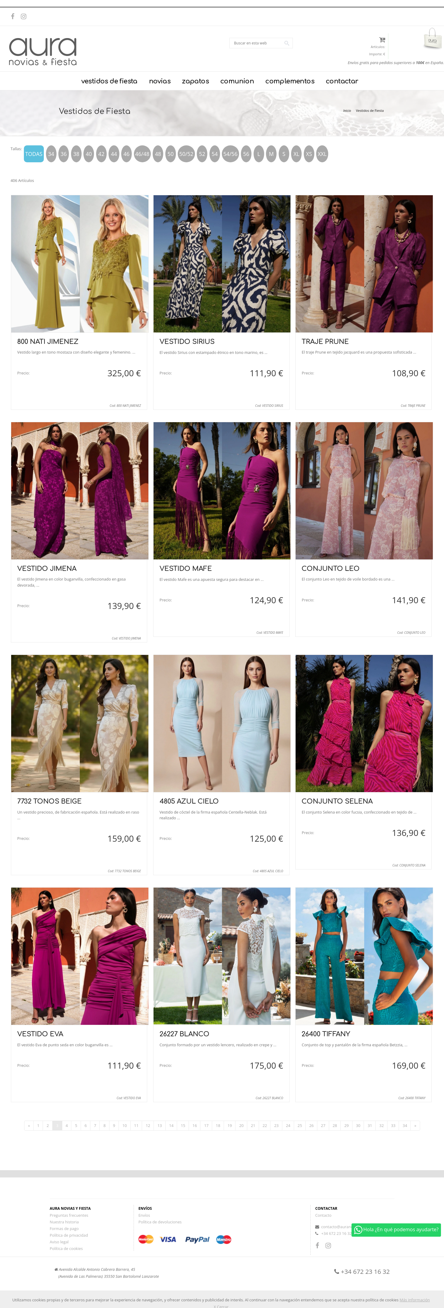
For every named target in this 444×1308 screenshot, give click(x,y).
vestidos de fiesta (109, 81)
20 (241, 1125)
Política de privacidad (69, 1235)
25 (300, 1125)
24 (288, 1125)
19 (230, 1125)
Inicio (347, 110)
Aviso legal (59, 1242)
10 (124, 1125)
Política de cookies (66, 1248)
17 (206, 1125)
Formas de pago (64, 1228)
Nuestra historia (64, 1222)
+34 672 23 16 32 (336, 1233)
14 (171, 1125)
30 (358, 1125)
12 (148, 1125)
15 (183, 1125)
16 (195, 1125)
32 (381, 1125)
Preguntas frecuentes (69, 1215)
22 (265, 1125)
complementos (289, 81)
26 (311, 1125)
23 (276, 1125)
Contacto (323, 1215)
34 (405, 1125)
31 (370, 1125)
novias (159, 81)
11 (136, 1125)
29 (346, 1125)
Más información (415, 1300)
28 (335, 1125)
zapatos (195, 81)
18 (218, 1125)
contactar (342, 81)
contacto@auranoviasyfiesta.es (349, 1226)
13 (159, 1125)
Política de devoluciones (160, 1222)
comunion (237, 81)
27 (323, 1125)
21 (253, 1125)
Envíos (144, 1215)
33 (393, 1125)
